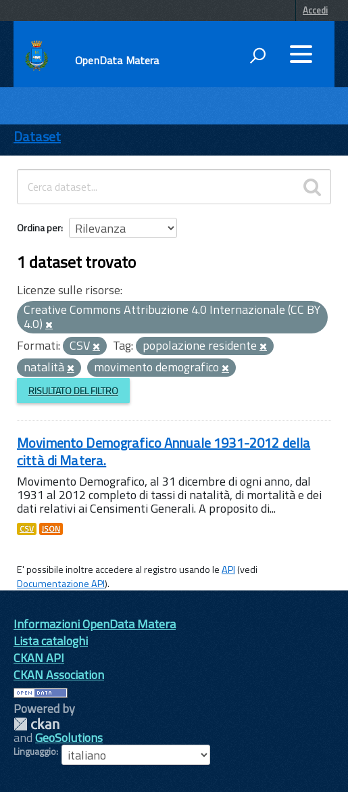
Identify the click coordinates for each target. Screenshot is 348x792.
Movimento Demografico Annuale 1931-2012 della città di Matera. (163, 451)
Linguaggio (35, 751)
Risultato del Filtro (73, 390)
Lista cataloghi (51, 641)
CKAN (36, 724)
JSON (51, 529)
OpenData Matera (117, 60)
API (228, 569)
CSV (27, 529)
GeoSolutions (69, 737)
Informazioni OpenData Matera (95, 624)
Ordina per (39, 227)
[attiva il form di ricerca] (257, 55)
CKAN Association (59, 675)
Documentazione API (61, 583)
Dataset (37, 136)
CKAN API (39, 658)
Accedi (315, 10)
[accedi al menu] (301, 54)
